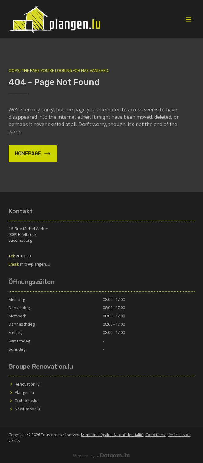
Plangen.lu (21, 392)
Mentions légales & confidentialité (112, 434)
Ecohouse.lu (23, 400)
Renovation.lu (24, 384)
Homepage (33, 153)
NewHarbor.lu (24, 409)
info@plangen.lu (29, 264)
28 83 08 (20, 256)
